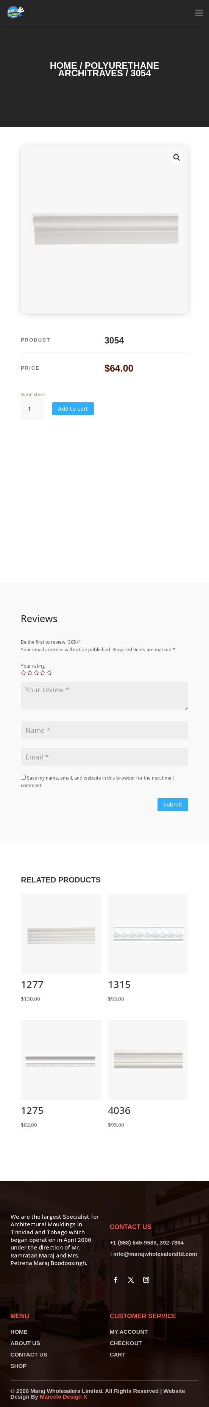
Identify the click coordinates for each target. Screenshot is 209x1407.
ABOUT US (25, 1343)
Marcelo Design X (63, 1396)
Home (63, 65)
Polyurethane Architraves (108, 69)
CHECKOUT (126, 1343)
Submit (172, 804)
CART (118, 1354)
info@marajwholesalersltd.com (155, 1254)
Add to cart (73, 408)
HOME (19, 1331)
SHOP (19, 1366)
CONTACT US (29, 1354)
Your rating (33, 666)
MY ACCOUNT (129, 1331)
